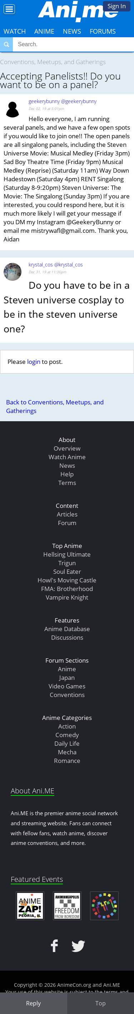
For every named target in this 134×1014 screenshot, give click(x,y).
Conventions (67, 695)
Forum (67, 523)
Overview (67, 448)
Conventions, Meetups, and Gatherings (53, 62)
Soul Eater (67, 571)
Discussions (67, 637)
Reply (33, 1003)
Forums (103, 31)
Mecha (67, 752)
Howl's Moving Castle (67, 580)
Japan (67, 677)
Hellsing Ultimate (67, 554)
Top (100, 1003)
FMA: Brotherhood (67, 589)
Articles (67, 514)
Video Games (67, 686)
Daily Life (67, 743)
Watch (15, 31)
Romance (67, 760)
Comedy (67, 735)
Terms (67, 483)
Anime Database (67, 629)
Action (67, 726)
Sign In (117, 6)
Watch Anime (67, 457)
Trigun (67, 563)
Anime (44, 31)
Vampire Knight (67, 597)
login (33, 361)
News (72, 31)
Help (67, 474)
